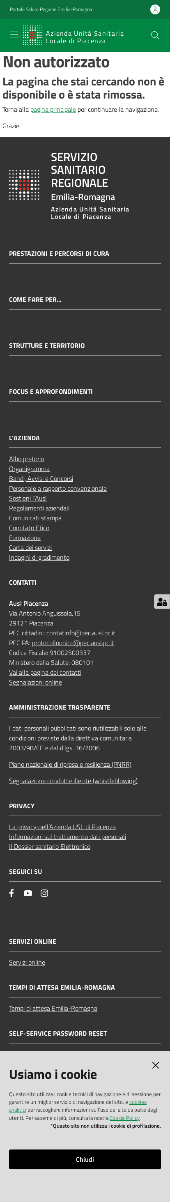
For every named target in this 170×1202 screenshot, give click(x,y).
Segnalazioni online (35, 682)
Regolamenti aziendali (39, 508)
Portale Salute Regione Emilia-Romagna (51, 9)
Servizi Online (32, 941)
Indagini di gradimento (39, 557)
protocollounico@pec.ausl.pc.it (73, 643)
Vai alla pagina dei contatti (45, 672)
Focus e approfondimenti (51, 391)
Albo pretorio (26, 459)
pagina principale (53, 109)
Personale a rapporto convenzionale (58, 488)
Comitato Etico (29, 528)
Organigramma (29, 468)
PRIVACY (21, 806)
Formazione (25, 537)
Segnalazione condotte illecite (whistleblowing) (73, 781)
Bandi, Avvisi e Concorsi (41, 478)
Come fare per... (35, 299)
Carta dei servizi (30, 547)
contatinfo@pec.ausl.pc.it (80, 633)
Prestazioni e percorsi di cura (59, 253)
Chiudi (85, 1159)
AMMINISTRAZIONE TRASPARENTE (59, 707)
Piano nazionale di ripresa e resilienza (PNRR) (70, 764)
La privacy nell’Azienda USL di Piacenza (62, 827)
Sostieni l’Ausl (28, 498)
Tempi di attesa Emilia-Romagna (53, 1008)
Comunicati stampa (35, 518)
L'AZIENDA (24, 438)
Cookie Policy (125, 1118)
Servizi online (27, 962)
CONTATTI (23, 582)
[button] (155, 35)
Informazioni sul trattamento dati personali (67, 836)
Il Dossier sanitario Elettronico (49, 846)
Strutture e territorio (47, 345)
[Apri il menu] (14, 34)
